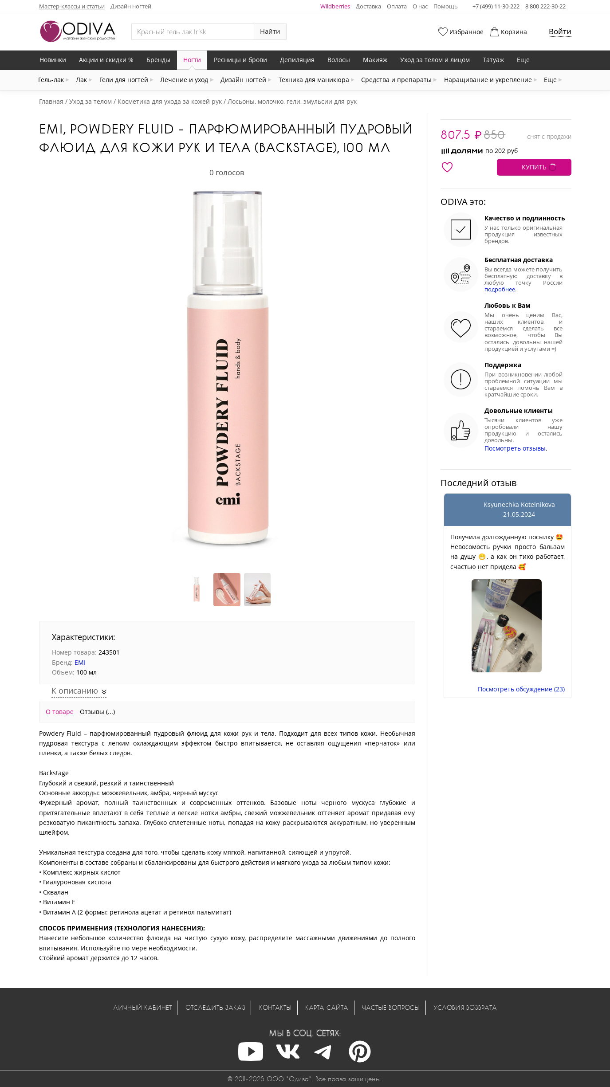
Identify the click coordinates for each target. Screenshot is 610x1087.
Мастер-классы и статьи (72, 6)
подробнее (499, 289)
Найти (270, 31)
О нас (420, 6)
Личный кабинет (142, 1007)
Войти (560, 31)
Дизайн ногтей (130, 6)
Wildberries (335, 6)
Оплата (397, 6)
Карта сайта (326, 1007)
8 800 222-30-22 (545, 6)
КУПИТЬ (534, 167)
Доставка (368, 6)
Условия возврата (465, 1007)
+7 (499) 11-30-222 (495, 6)
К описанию (75, 690)
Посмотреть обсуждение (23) (521, 689)
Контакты (275, 1007)
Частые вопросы (391, 1007)
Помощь (445, 6)
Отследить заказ (215, 1007)
